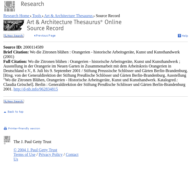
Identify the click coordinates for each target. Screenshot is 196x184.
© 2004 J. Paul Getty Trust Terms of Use (35, 152)
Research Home (16, 16)
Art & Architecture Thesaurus (68, 16)
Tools (36, 16)
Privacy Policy (51, 154)
